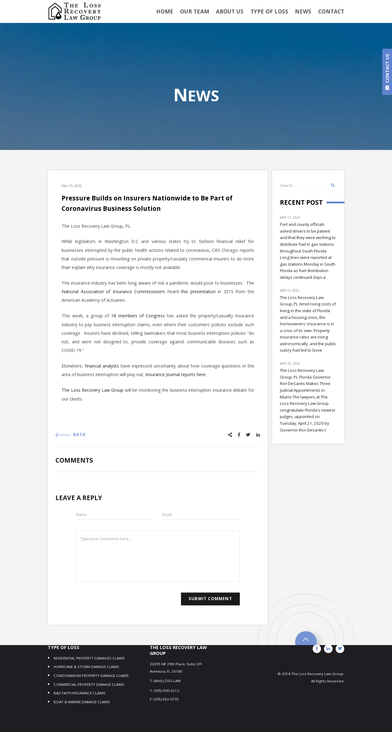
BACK (70, 443)
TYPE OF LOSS (274, 11)
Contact (331, 11)
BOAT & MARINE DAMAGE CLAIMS (82, 649)
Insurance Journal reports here (175, 377)
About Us (238, 11)
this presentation (198, 294)
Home (178, 11)
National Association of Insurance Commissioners (113, 294)
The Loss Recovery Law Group (92, 393)
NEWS (305, 11)
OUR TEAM (206, 11)
